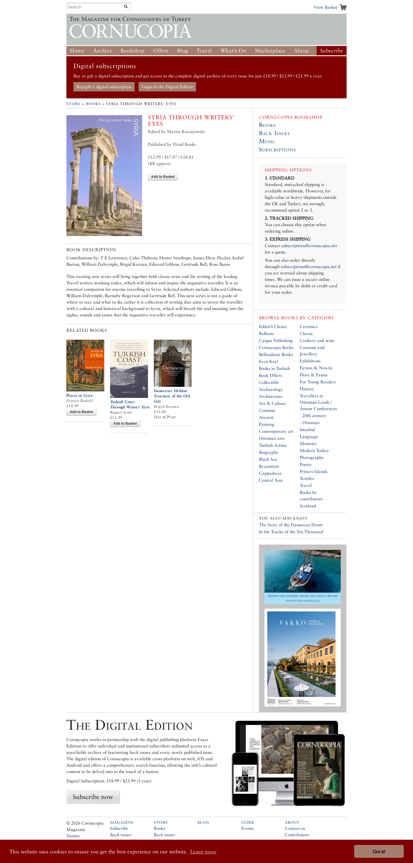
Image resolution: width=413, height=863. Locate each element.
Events (247, 828)
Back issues (120, 834)
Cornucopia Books (276, 347)
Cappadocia (270, 473)
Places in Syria (79, 395)
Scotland (308, 505)
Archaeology (271, 389)
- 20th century (313, 415)
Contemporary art (276, 431)
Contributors (297, 834)
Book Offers (270, 375)
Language (309, 436)
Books (93, 104)
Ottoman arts (272, 438)
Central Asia (271, 480)
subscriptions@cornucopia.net (309, 245)
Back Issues (274, 133)
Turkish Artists (273, 445)
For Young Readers (318, 381)
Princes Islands (313, 471)
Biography (268, 452)
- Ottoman (310, 422)
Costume (267, 410)
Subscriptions (277, 149)
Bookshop (133, 50)
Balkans (266, 333)
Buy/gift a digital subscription (104, 86)
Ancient (266, 417)
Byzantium (269, 466)
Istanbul (307, 429)
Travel (204, 50)
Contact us (295, 828)
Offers (161, 50)
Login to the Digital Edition (167, 86)
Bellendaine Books (276, 354)
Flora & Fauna (314, 374)
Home (77, 50)
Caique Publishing (276, 340)
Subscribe (331, 50)
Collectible (269, 382)
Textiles (307, 478)
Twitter (73, 835)
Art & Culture (272, 403)
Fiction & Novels (316, 367)
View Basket (325, 7)
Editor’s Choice (273, 326)
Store (73, 104)
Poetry (306, 464)
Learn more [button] (203, 851)
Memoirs (308, 443)
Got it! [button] (379, 851)
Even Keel (268, 361)
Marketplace (270, 50)
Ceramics (308, 326)
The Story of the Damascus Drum (290, 524)
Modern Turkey (314, 450)
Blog (182, 50)
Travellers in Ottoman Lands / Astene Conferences (318, 402)
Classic (306, 333)
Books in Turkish (274, 368)
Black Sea (268, 459)
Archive (102, 50)
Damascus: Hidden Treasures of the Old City (172, 396)
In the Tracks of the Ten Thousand (291, 531)
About (301, 50)
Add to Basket (163, 177)
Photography (312, 457)
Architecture (271, 396)
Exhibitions (310, 360)
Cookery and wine (317, 340)
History (307, 388)
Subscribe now (93, 796)
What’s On (233, 50)
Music (267, 141)
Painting (266, 424)
